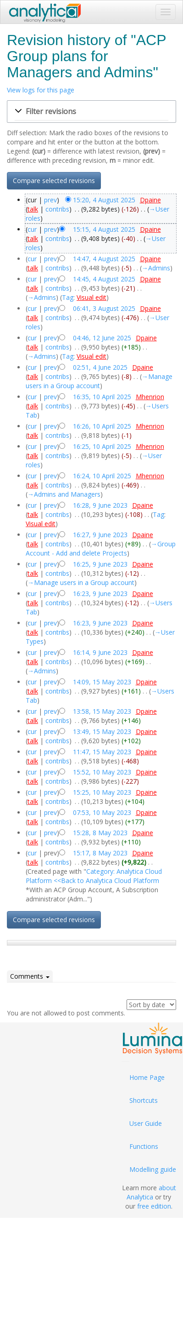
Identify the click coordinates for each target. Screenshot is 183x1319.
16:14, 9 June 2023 (100, 652)
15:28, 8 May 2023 (100, 832)
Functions (143, 1146)
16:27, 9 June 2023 (100, 534)
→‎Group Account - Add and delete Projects (101, 548)
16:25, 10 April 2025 (102, 446)
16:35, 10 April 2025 (102, 396)
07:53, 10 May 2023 (102, 812)
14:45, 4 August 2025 (104, 279)
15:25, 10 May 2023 (102, 792)
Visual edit (91, 297)
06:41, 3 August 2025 (104, 308)
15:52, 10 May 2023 (102, 772)
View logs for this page (40, 90)
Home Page (147, 1077)
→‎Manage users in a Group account (99, 381)
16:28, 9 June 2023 (100, 505)
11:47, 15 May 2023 (102, 751)
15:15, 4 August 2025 (104, 229)
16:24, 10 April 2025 (102, 475)
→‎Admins (156, 268)
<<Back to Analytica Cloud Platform (106, 880)
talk (33, 209)
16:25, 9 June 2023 (100, 564)
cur (32, 229)
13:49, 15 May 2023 (102, 731)
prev (50, 199)
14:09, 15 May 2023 (102, 681)
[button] (91, 112)
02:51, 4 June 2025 (100, 367)
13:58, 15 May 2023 (102, 711)
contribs (57, 209)
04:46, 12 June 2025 (102, 337)
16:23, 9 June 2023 (100, 593)
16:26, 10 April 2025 (102, 426)
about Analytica (151, 1192)
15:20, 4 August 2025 (104, 199)
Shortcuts (143, 1100)
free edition (154, 1206)
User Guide (145, 1123)
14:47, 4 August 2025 (104, 258)
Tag (67, 297)
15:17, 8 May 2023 (100, 853)
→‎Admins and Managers (64, 494)
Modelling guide (152, 1169)
